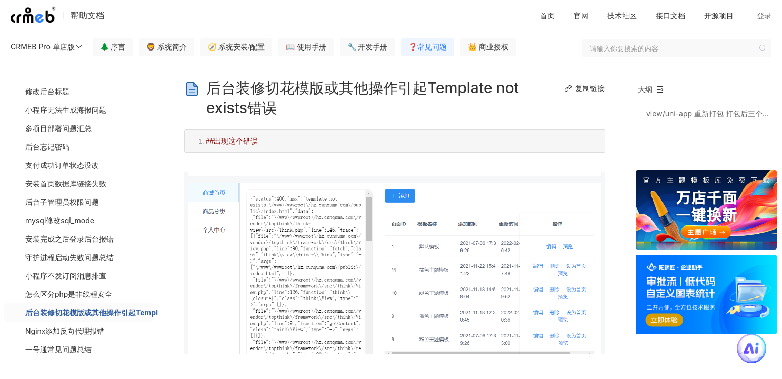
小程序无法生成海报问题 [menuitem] (65, 109)
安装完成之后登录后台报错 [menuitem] (69, 238)
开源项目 (719, 15)
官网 (581, 15)
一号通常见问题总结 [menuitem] (58, 349)
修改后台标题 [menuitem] (47, 91)
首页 (547, 15)
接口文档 (670, 15)
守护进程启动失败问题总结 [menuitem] (69, 257)
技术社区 (622, 15)
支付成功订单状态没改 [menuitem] (62, 165)
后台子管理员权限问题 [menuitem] (62, 201)
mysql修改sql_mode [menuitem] (59, 220)
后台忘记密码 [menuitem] (47, 146)
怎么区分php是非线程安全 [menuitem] (68, 294)
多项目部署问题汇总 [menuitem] (58, 128)
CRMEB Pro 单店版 (47, 46)
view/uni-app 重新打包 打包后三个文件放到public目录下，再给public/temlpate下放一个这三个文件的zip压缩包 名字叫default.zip (711, 113)
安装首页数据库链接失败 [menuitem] (65, 183)
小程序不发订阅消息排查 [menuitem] (65, 275)
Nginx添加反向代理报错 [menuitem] (64, 330)
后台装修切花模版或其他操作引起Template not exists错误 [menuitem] (89, 312)
